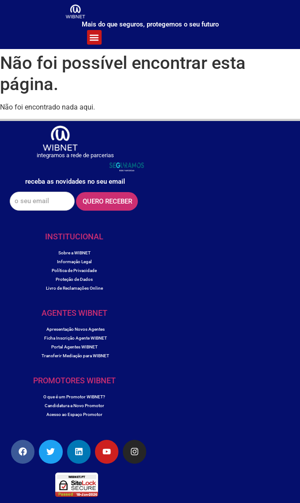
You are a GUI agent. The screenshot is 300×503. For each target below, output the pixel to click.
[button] (94, 37)
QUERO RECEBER (107, 201)
